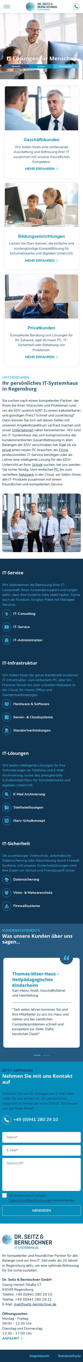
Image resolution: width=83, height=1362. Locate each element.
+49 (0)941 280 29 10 (76, 6)
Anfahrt (10, 1338)
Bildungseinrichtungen (41, 236)
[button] (37, 1055)
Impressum (39, 1355)
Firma (63, 450)
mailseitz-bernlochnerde (35, 1304)
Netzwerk (26, 474)
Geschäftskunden (42, 140)
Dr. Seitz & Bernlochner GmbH (41, 6)
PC (56, 469)
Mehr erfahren (39, 168)
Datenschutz (69, 1355)
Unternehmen (22, 430)
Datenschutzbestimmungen (30, 1200)
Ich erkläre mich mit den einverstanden (38, 1198)
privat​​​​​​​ (6, 450)
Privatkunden (41, 328)
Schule (37, 464)
